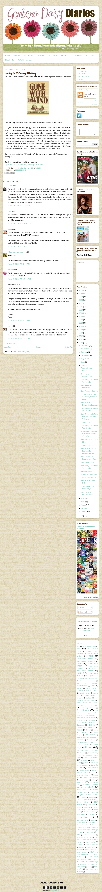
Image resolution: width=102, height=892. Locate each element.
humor (93, 760)
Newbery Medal (82, 802)
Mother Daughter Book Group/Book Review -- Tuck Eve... (89, 433)
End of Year (91, 740)
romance (93, 820)
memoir (80, 782)
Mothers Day (92, 797)
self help (92, 822)
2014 (81, 330)
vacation (79, 844)
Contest (88, 730)
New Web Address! (87, 462)
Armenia (93, 685)
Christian (79, 727)
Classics (80, 730)
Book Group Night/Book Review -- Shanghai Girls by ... (89, 416)
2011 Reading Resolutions (86, 661)
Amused (11, 270)
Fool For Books (82, 750)
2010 (81, 343)
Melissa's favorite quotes (87, 621)
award (95, 690)
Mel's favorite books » (91, 597)
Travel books (86, 840)
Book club (82, 703)
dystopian (80, 740)
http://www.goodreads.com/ (90, 635)
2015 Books (28, 56)
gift (88, 753)
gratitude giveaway (85, 755)
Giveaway (94, 753)
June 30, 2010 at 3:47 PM (19, 206)
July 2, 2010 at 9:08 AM (19, 264)
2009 (81, 516)
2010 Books (89, 56)
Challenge (80, 725)
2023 (81, 300)
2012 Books (65, 56)
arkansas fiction (82, 683)
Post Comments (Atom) (21, 352)
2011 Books (77, 56)
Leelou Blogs (54, 890)
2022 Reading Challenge (87, 90)
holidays (84, 760)
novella (79, 807)
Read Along (81, 814)
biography (80, 698)
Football (95, 750)
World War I (81, 867)
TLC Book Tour (88, 837)
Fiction (88, 747)
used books (90, 842)
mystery (79, 799)
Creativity (84, 732)
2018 (81, 316)
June (83, 365)
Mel (85, 93)
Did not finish (90, 735)
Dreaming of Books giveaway (86, 737)
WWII (96, 867)
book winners (91, 715)
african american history (87, 681)
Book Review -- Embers (89, 391)
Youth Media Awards (91, 869)
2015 (81, 326)
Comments (83, 612)
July (82, 362)
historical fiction (91, 757)
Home (7, 56)
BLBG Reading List (24, 60)
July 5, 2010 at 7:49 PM (19, 338)
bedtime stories (89, 695)
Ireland (79, 763)
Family (78, 745)
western (79, 849)
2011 (81, 339)
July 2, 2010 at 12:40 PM (19, 279)
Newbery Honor (90, 799)
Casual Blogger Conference (86, 722)
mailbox (93, 780)
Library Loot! (85, 422)
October (84, 352)
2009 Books (9, 60)
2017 (81, 320)
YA (80, 869)
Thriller (79, 837)
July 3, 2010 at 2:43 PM (19, 320)
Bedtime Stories (86, 471)
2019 (81, 313)
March (83, 505)
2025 (81, 293)
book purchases (88, 708)
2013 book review (85, 671)
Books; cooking (91, 717)
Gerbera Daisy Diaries (85, 72)
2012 (81, 336)
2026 (81, 290)
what (86, 849)
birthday (88, 698)
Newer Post (7, 347)
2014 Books (40, 56)
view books (94, 104)
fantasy (86, 745)
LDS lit (93, 772)
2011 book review (85, 658)
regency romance (82, 820)
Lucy (9, 326)
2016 (81, 323)
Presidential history (90, 812)
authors (88, 690)
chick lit (92, 725)
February (84, 508)
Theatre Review (90, 835)
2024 (81, 297)
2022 (81, 303)
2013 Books (53, 56)
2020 (81, 310)
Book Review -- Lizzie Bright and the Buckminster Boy (88, 451)
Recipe (91, 814)
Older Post (69, 347)
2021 (81, 307)
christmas (91, 727)
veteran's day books (91, 844)
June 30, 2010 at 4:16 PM (19, 223)
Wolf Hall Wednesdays (89, 862)
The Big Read (89, 832)
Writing (90, 867)
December (85, 346)
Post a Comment (9, 344)
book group (93, 705)
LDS (86, 772)
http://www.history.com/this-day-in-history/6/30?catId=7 (24, 165)
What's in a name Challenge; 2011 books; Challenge (87, 854)
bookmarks (80, 717)
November (85, 349)
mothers (83, 797)
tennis (80, 832)
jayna (10, 229)
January (84, 512)
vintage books (91, 847)
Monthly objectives (82, 790)
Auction (79, 688)
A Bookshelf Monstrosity (16, 252)
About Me (16, 56)
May (83, 498)
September (85, 355)
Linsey (10, 186)
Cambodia (92, 720)
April (83, 502)
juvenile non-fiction (92, 767)
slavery (79, 825)
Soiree (86, 825)
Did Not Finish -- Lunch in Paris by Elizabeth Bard (89, 397)
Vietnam (81, 847)
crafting (96, 730)
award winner (84, 693)
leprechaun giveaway (83, 775)
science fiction (81, 822)
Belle (9, 211)
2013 (81, 333)
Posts (81, 608)
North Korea (91, 804)
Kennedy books (84, 770)
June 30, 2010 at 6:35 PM (19, 246)
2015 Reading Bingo (91, 678)
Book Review (83, 710)
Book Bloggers (91, 700)
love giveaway (83, 780)
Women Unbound (87, 864)
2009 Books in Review (89, 646)
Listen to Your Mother (90, 777)
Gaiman (82, 753)
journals (85, 763)
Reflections (20, 170)
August (84, 359)
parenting (87, 807)
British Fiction (81, 720)
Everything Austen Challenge (86, 742)
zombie (81, 872)
